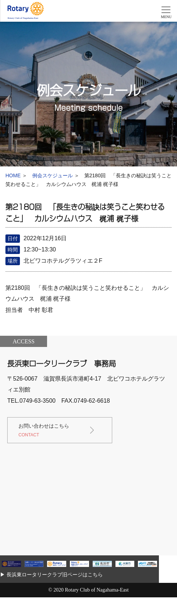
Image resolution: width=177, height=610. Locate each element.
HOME (13, 175)
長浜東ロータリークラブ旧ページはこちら (55, 574)
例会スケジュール (52, 175)
